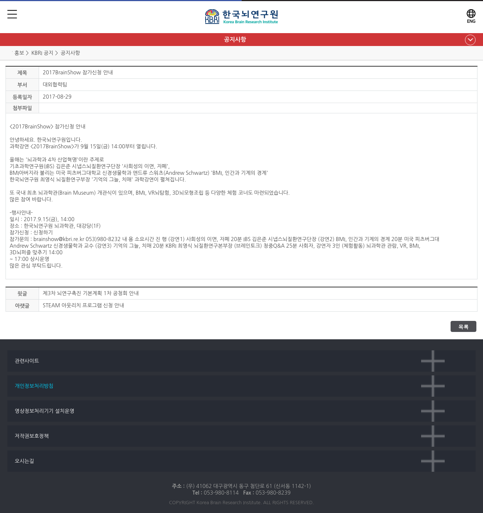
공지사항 (235, 39)
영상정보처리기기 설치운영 (44, 411)
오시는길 (24, 461)
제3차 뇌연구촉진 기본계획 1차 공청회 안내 (91, 293)
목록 (463, 326)
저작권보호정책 (32, 436)
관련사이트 (27, 361)
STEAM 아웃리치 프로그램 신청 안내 (83, 305)
